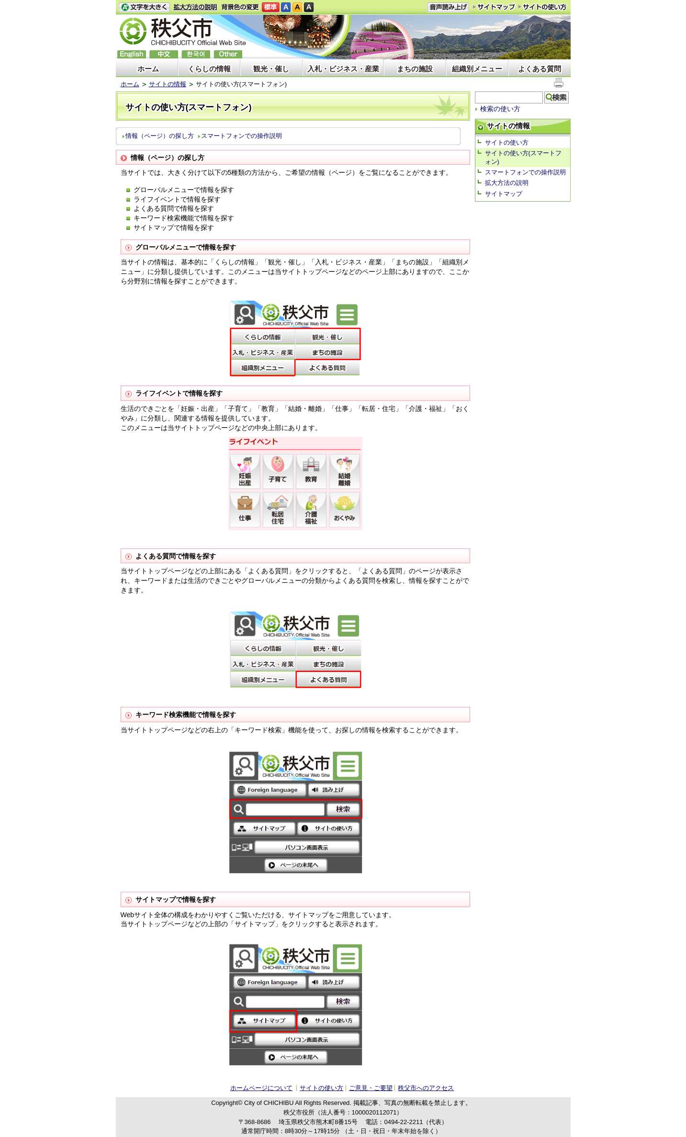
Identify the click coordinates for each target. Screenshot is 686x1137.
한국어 (195, 54)
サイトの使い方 (542, 7)
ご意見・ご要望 (371, 1088)
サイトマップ (494, 7)
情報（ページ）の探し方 (159, 135)
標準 (271, 7)
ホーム (148, 69)
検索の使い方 (500, 109)
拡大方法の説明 (195, 7)
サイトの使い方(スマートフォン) (523, 157)
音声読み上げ (448, 7)
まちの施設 (415, 69)
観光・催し (271, 69)
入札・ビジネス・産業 (343, 69)
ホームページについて (261, 1088)
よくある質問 (539, 69)
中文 (163, 54)
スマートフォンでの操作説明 (241, 135)
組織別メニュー (477, 69)
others (228, 54)
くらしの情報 (209, 69)
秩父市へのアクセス (426, 1088)
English (131, 54)
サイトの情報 (167, 84)
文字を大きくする (144, 7)
